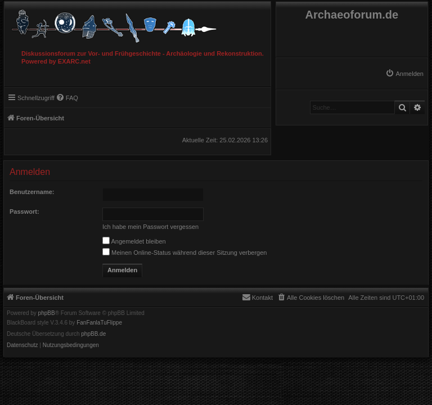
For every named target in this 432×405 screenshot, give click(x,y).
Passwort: (24, 211)
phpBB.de (93, 334)
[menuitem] (404, 73)
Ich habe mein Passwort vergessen (150, 226)
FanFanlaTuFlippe (99, 323)
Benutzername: (32, 191)
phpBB (46, 313)
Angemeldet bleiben (134, 241)
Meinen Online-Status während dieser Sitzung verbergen (184, 252)
